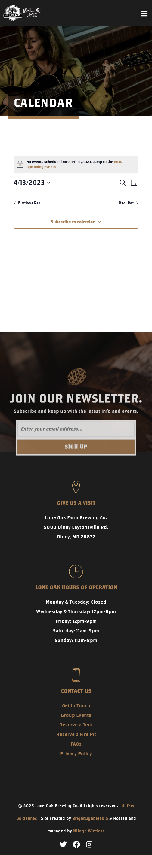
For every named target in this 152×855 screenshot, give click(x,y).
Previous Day (27, 202)
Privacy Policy (76, 753)
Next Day (128, 202)
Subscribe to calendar (73, 222)
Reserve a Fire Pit (76, 734)
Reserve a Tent (76, 725)
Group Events (76, 715)
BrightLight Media (90, 818)
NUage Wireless (89, 831)
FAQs (76, 744)
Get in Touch (76, 705)
